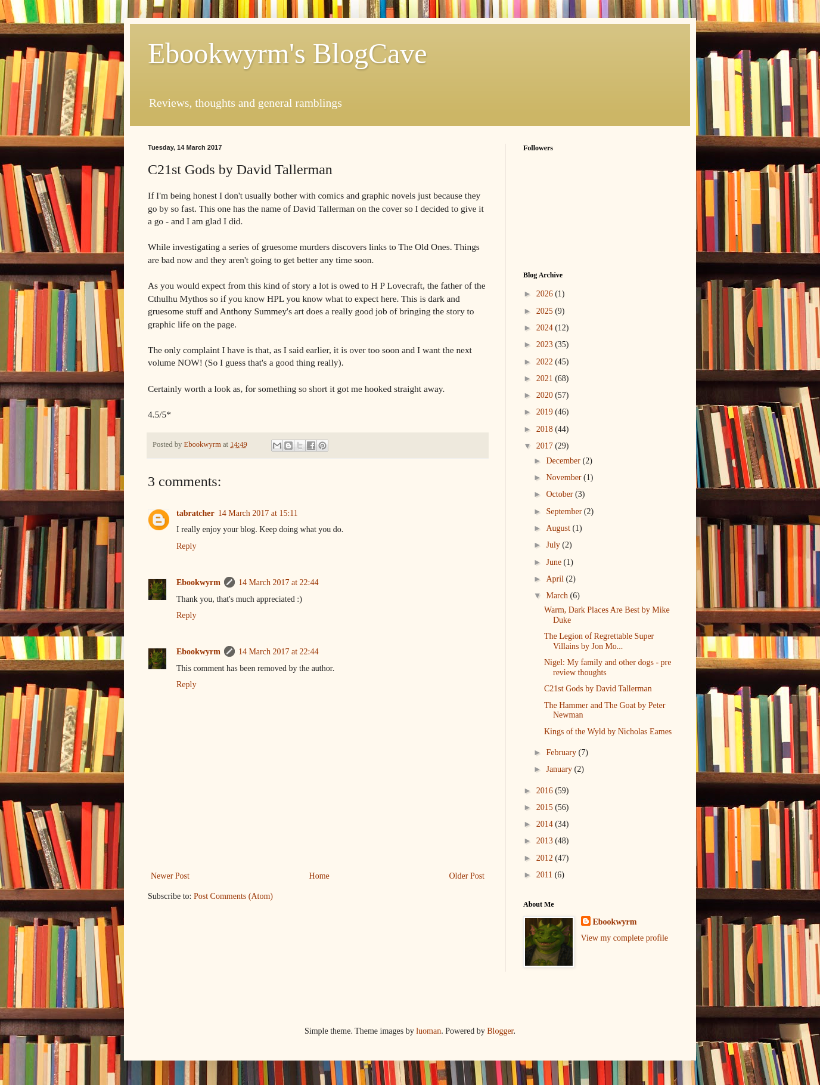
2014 (545, 824)
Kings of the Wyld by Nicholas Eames (608, 731)
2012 (545, 858)
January (560, 769)
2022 (545, 361)
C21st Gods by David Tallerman (598, 688)
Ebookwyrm (198, 582)
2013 (545, 840)
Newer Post (170, 875)
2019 (545, 411)
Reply (186, 546)
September (564, 511)
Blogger (500, 1031)
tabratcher (195, 513)
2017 (545, 445)
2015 (545, 807)
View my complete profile (625, 937)
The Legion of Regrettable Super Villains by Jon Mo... (599, 641)
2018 (545, 429)
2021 (545, 378)
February (562, 752)
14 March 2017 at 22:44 (278, 582)
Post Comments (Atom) (233, 896)
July (554, 544)
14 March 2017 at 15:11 (258, 513)
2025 (545, 311)
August (559, 528)
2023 (545, 344)
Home (319, 875)
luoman (428, 1031)
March (558, 595)
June (554, 562)
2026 (545, 293)
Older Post (467, 875)
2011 (545, 874)
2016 (545, 790)
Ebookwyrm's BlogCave (287, 53)
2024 (545, 327)
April (556, 578)
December (564, 460)
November (564, 477)
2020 (545, 395)
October (560, 494)
